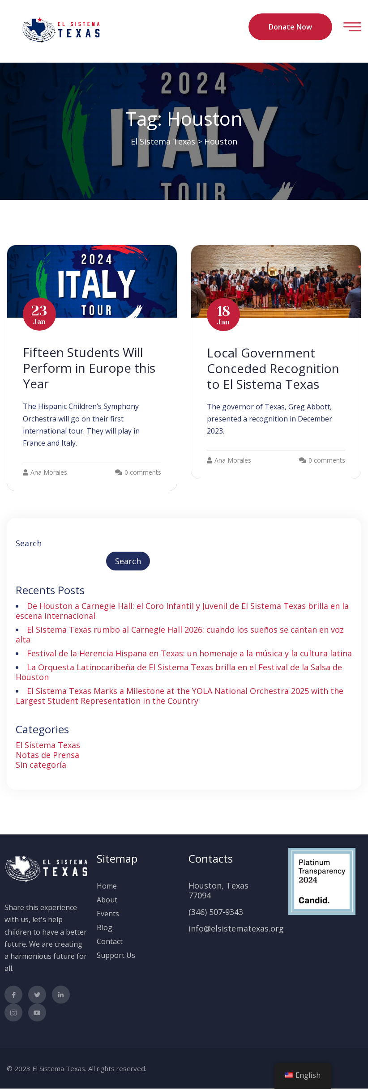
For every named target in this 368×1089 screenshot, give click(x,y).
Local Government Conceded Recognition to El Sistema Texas (274, 368)
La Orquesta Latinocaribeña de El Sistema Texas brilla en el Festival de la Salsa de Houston (179, 672)
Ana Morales (45, 472)
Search (29, 543)
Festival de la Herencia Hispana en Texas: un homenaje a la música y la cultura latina (189, 653)
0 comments (142, 472)
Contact (110, 941)
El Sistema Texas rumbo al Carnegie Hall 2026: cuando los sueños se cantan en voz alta (180, 634)
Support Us (116, 955)
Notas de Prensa (47, 754)
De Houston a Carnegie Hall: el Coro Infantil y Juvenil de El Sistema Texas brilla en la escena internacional (182, 610)
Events (108, 914)
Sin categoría (41, 764)
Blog (104, 927)
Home (107, 886)
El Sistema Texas (48, 745)
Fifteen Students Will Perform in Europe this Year (89, 368)
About (107, 900)
